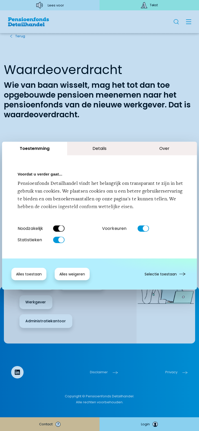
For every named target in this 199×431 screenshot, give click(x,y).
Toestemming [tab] (34, 148)
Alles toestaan (29, 273)
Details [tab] (100, 148)
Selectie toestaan (161, 273)
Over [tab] (164, 148)
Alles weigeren (72, 273)
